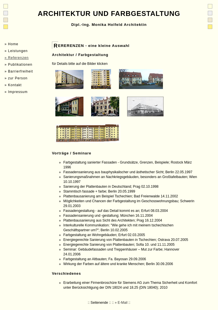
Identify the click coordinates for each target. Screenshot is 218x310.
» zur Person (16, 78)
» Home (11, 44)
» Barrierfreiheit (19, 71)
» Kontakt (13, 85)
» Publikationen (18, 65)
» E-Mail (121, 303)
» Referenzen (17, 58)
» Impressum (16, 92)
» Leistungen (16, 51)
